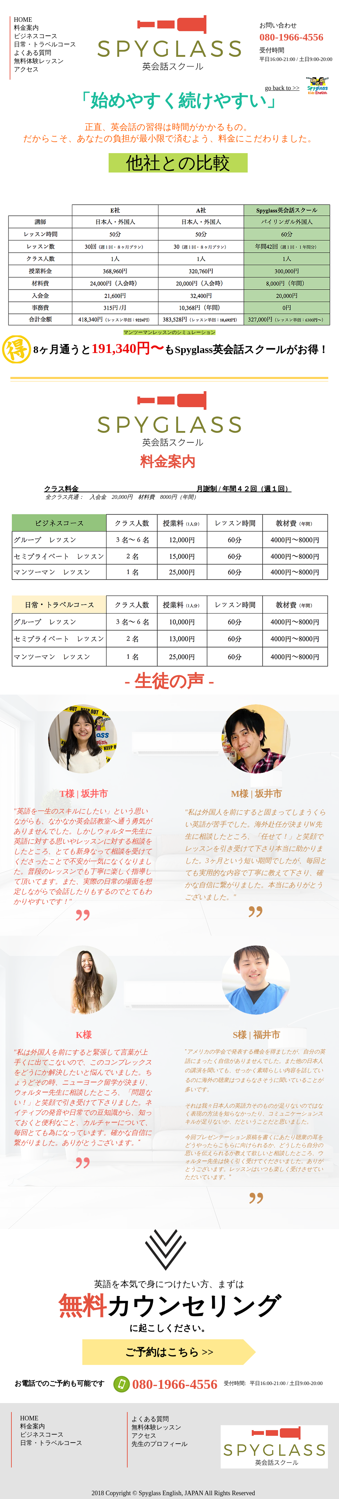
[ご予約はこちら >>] (169, 1352)
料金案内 (26, 27)
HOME (23, 19)
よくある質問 (32, 52)
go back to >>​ (282, 88)
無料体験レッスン (39, 61)
